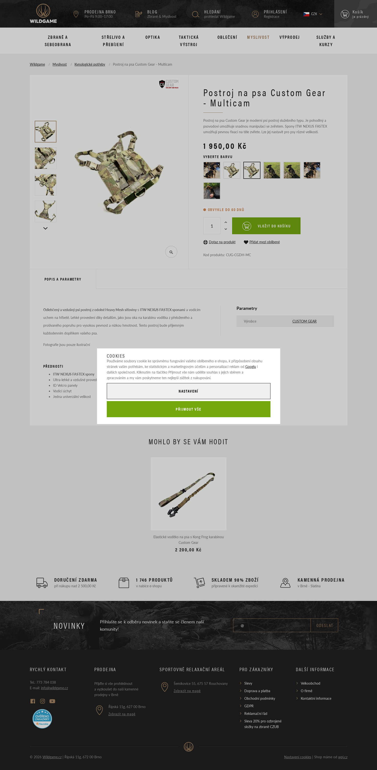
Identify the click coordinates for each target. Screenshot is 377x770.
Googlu (250, 366)
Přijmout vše (188, 409)
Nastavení (188, 391)
